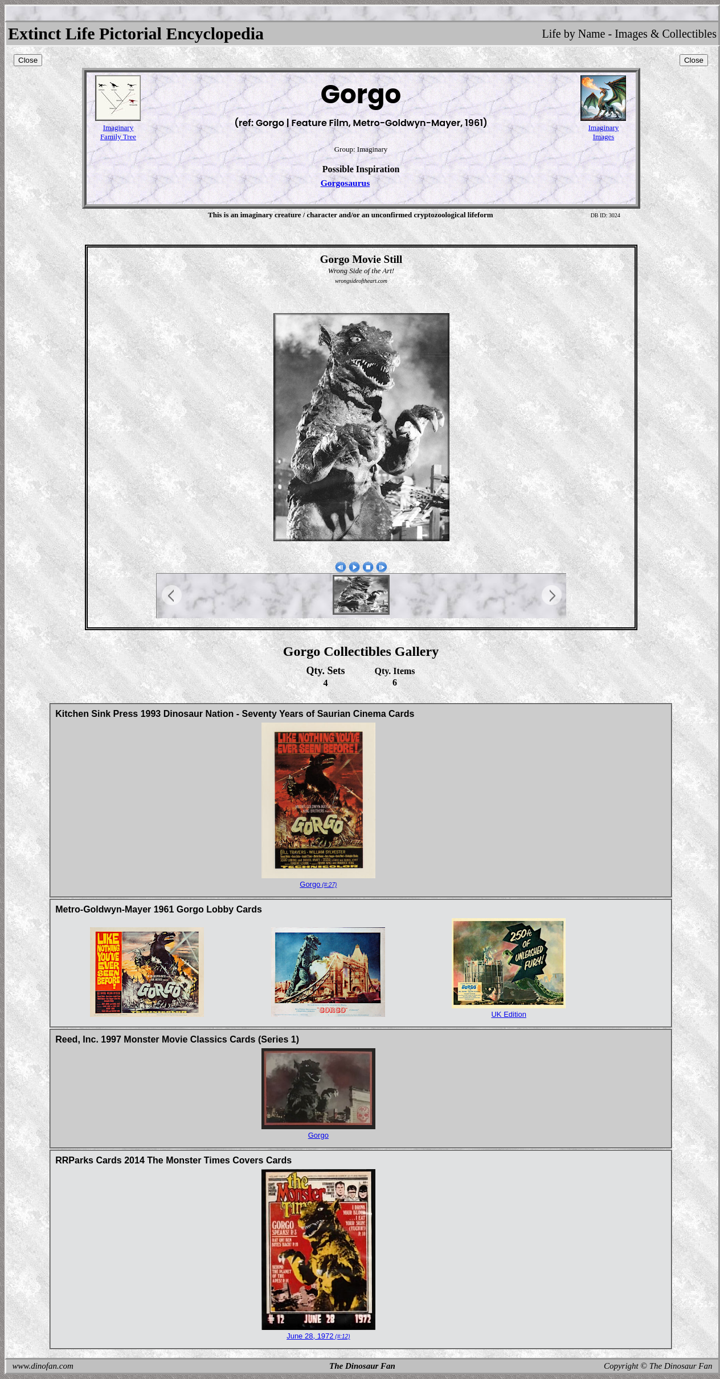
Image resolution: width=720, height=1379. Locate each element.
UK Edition (508, 1014)
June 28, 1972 (318, 1336)
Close (28, 60)
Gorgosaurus (345, 183)
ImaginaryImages (603, 132)
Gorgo (318, 884)
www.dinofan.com (43, 1365)
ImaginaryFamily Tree (118, 132)
